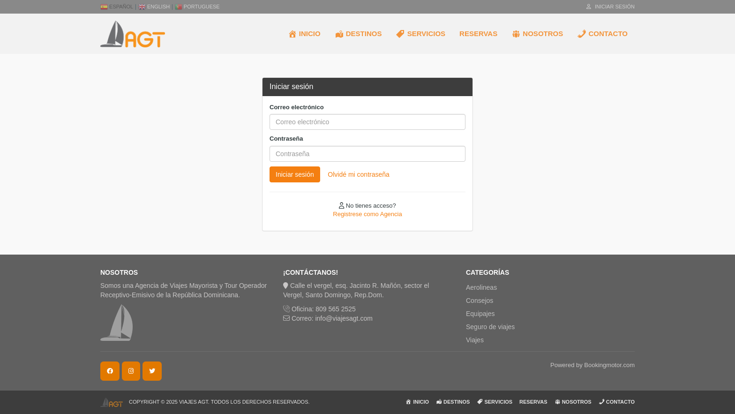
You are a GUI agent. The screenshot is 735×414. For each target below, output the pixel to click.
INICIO (304, 33)
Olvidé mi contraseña (359, 174)
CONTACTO (602, 33)
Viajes (475, 340)
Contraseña (286, 138)
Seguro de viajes (490, 327)
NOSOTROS (537, 33)
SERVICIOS (420, 33)
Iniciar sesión (610, 6)
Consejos (479, 300)
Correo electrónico (297, 107)
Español (116, 6)
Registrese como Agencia (367, 214)
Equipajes (480, 313)
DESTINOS (358, 33)
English (154, 6)
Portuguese (197, 6)
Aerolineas (481, 287)
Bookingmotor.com (609, 365)
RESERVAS (478, 34)
